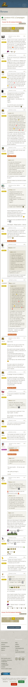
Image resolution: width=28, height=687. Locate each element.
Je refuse (14, 684)
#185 (24, 109)
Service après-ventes (6, 668)
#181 (24, 36)
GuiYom (3, 541)
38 (14, 30)
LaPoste (10, 495)
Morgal (3, 113)
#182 (24, 55)
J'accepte (21, 681)
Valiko (3, 341)
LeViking (4, 93)
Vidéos (17, 644)
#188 (24, 227)
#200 (24, 573)
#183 (24, 71)
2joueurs (4, 151)
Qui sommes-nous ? (6, 658)
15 (6, 30)
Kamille (3, 446)
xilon (3, 74)
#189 (24, 244)
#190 (24, 279)
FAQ (16, 642)
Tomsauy (3, 188)
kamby (3, 58)
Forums (4, 22)
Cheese (3, 576)
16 (9, 30)
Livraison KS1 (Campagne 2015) (13, 19)
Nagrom (3, 480)
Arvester (4, 39)
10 (13, 28)
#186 (24, 147)
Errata (16, 650)
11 (16, 28)
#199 (24, 557)
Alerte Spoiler (12, 156)
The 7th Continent (11, 22)
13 (22, 28)
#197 (24, 477)
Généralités (19, 22)
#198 (24, 537)
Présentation (4, 642)
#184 (24, 90)
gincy (3, 394)
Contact (3, 666)
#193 (24, 391)
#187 (24, 185)
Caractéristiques (5, 646)
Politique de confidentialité (4, 664)
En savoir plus (13, 681)
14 (3, 30)
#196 (24, 443)
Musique (17, 646)
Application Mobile (20, 652)
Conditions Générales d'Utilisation (6, 661)
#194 (24, 420)
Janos (3, 423)
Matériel (3, 648)
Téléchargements (19, 648)
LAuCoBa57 (4, 283)
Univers (3, 644)
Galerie (3, 650)
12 (19, 28)
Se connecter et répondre (14, 627)
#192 (24, 371)
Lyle (3, 231)
